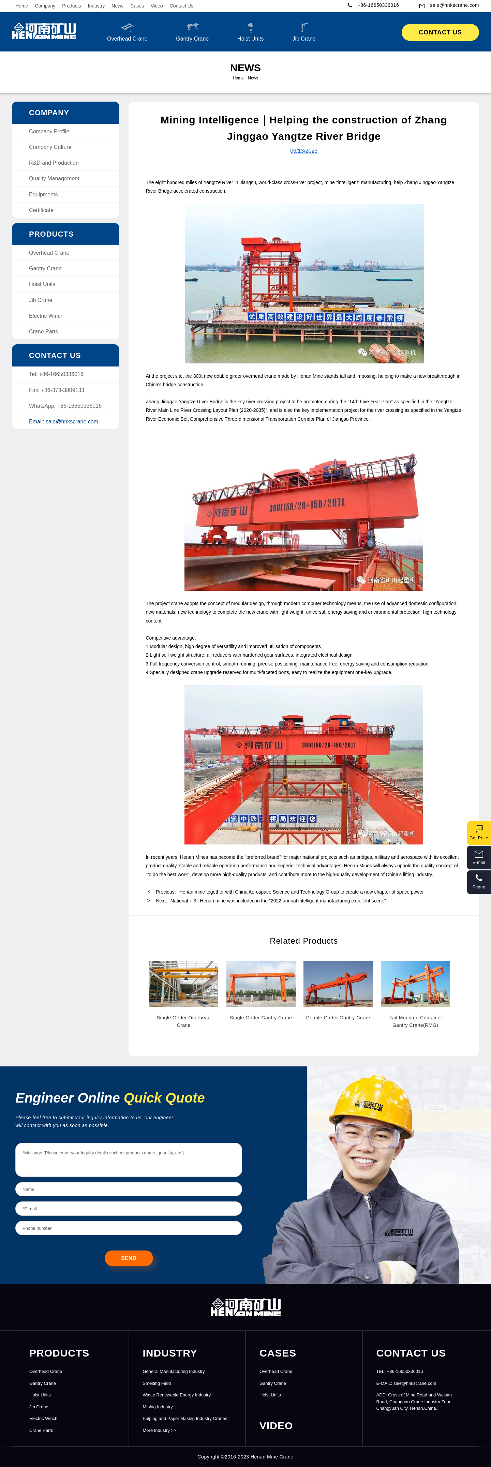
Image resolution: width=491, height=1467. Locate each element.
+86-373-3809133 (63, 390)
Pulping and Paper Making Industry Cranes (185, 1418)
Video (157, 6)
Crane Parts (43, 331)
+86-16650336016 (378, 5)
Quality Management (54, 178)
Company (45, 6)
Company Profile (49, 131)
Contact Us (181, 6)
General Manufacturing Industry (174, 1371)
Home (21, 6)
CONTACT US (411, 1353)
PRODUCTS (59, 1353)
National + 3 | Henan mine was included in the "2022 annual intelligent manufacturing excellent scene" (278, 900)
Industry (96, 6)
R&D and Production (54, 163)
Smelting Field (157, 1383)
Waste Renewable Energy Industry (177, 1394)
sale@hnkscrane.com (454, 5)
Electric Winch (46, 316)
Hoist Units (250, 31)
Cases (137, 6)
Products (71, 6)
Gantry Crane (192, 31)
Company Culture (50, 147)
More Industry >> (159, 1430)
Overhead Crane (127, 31)
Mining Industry (158, 1406)
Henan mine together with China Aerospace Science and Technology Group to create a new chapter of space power (301, 892)
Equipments (43, 194)
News (117, 6)
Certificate (41, 210)
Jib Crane (303, 31)
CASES (277, 1353)
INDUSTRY (170, 1353)
